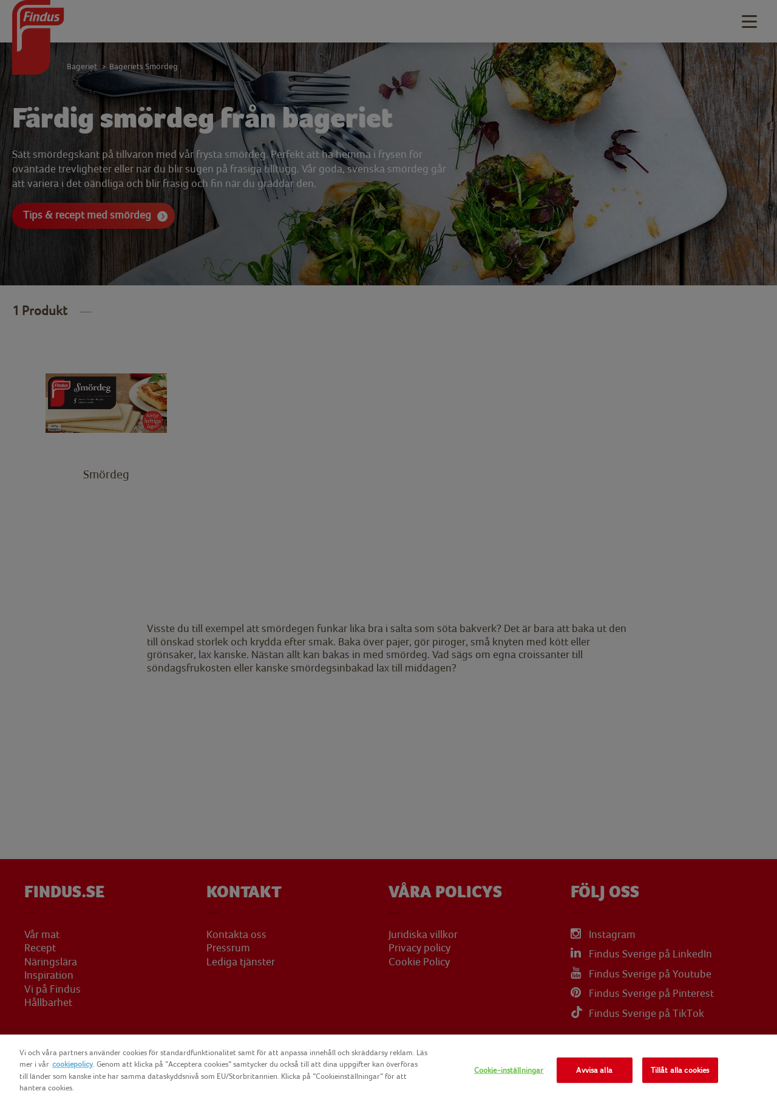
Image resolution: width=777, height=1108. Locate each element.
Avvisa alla (594, 1070)
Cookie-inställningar (509, 1070)
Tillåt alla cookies (680, 1070)
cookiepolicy (72, 1064)
